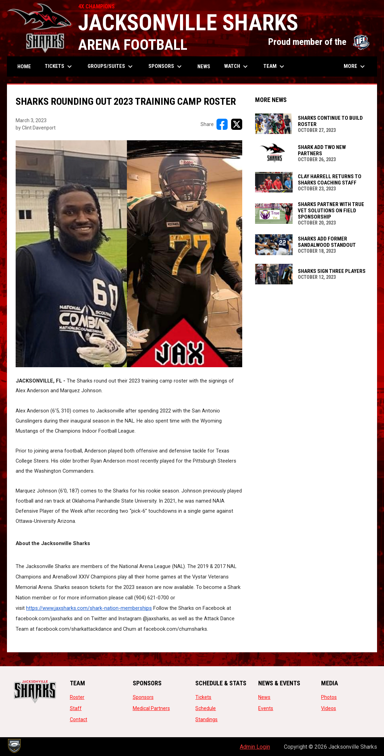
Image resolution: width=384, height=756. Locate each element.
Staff (76, 708)
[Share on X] (236, 124)
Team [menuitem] (274, 66)
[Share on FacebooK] (222, 124)
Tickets (203, 697)
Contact (78, 719)
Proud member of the (319, 41)
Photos (329, 697)
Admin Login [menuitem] (255, 746)
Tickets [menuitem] (59, 66)
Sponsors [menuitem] (165, 66)
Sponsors (143, 697)
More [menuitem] (355, 66)
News (264, 697)
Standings (206, 719)
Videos (328, 708)
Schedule (205, 708)
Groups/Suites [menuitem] (111, 66)
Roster (77, 697)
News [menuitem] (203, 66)
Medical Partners (151, 708)
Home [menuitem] (24, 66)
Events (265, 708)
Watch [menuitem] (237, 66)
